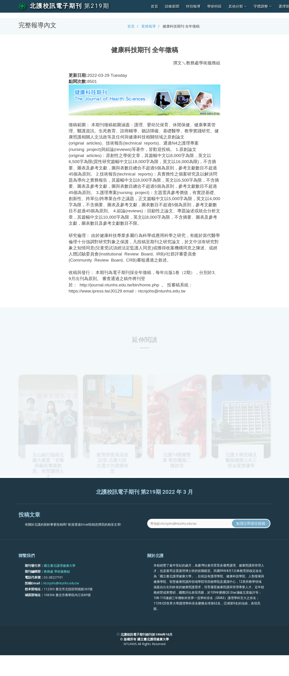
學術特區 (214, 6)
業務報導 (148, 26)
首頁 (154, 6)
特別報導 (193, 6)
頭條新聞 (172, 6)
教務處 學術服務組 (57, 584)
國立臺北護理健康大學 (59, 578)
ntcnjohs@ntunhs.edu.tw (61, 596)
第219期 (97, 5)
